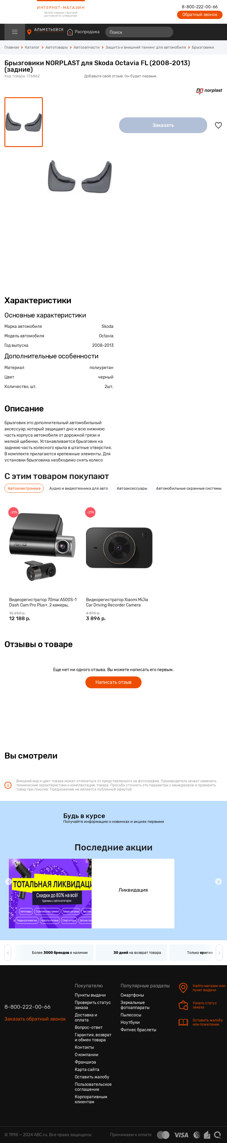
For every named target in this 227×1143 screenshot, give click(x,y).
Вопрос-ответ (89, 1027)
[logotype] (19, 12)
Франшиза (85, 1062)
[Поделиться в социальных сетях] (217, 70)
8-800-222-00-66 (200, 7)
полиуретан (102, 367)
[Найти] (166, 32)
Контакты (84, 1047)
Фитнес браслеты (138, 1029)
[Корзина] (217, 32)
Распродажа (87, 31)
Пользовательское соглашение (93, 1087)
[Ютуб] (30, 1047)
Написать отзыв (113, 682)
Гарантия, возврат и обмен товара (93, 1037)
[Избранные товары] (195, 32)
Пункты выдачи (90, 995)
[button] (8, 881)
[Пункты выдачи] (34, 35)
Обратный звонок (199, 14)
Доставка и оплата (86, 1018)
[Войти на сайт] (205, 32)
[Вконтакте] (9, 1047)
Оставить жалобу (92, 1077)
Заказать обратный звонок (35, 1019)
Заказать (163, 125)
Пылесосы (131, 1015)
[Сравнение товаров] (184, 32)
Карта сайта (87, 1069)
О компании (86, 1054)
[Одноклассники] (20, 1047)
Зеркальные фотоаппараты (135, 1005)
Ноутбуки (130, 1022)
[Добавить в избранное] (218, 125)
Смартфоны (132, 995)
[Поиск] (139, 32)
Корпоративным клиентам (91, 1099)
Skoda (108, 326)
